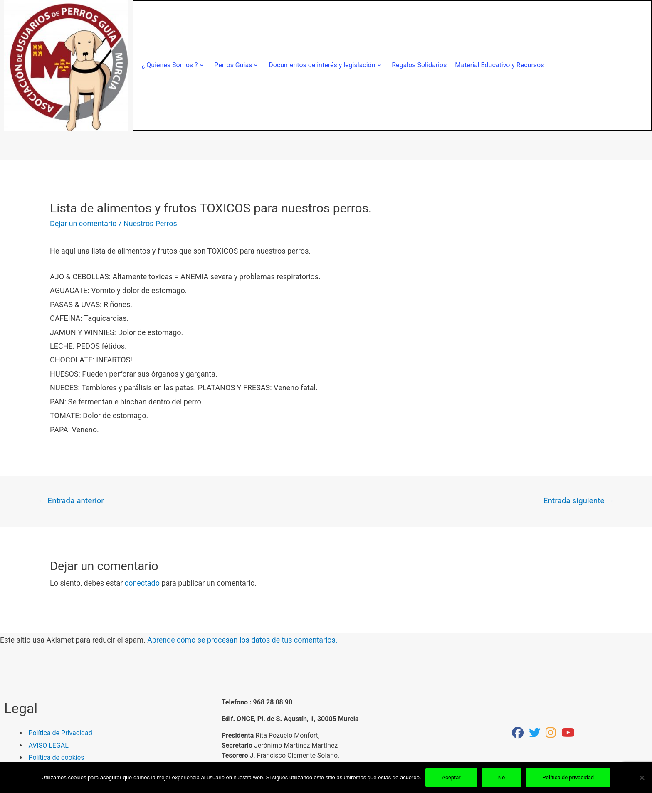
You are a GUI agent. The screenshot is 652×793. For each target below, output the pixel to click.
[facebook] (518, 735)
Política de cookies (56, 757)
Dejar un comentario (83, 223)
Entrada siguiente (578, 500)
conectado (142, 583)
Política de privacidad (568, 777)
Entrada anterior (71, 500)
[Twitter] (535, 735)
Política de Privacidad (60, 733)
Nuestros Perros (151, 223)
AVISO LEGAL (49, 745)
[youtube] (568, 735)
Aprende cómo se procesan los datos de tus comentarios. (243, 640)
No (501, 777)
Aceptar (451, 777)
